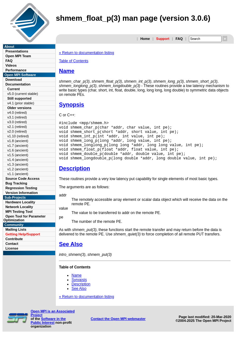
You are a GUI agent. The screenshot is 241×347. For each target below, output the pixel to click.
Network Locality (19, 207)
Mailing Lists (15, 229)
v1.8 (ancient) (17, 141)
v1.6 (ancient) (17, 150)
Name (66, 71)
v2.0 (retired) (17, 131)
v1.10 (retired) (18, 136)
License (11, 248)
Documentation (17, 84)
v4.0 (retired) (17, 112)
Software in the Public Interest (48, 329)
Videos (11, 65)
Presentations (16, 51)
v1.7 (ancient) (17, 145)
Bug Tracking (16, 183)
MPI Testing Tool (18, 211)
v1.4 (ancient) (17, 160)
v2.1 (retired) (17, 127)
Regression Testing (21, 188)
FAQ (179, 39)
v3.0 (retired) (17, 122)
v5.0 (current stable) (22, 94)
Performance (15, 70)
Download (13, 79)
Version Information (21, 193)
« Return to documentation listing (86, 53)
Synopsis (71, 105)
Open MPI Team (18, 56)
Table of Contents (73, 61)
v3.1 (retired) (17, 117)
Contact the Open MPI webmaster (118, 327)
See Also (71, 253)
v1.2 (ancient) (17, 169)
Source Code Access (22, 178)
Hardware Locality (20, 202)
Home (145, 39)
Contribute (14, 239)
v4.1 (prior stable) (20, 103)
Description (74, 177)
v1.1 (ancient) (17, 174)
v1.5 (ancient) (17, 155)
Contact (11, 243)
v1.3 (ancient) (17, 164)
